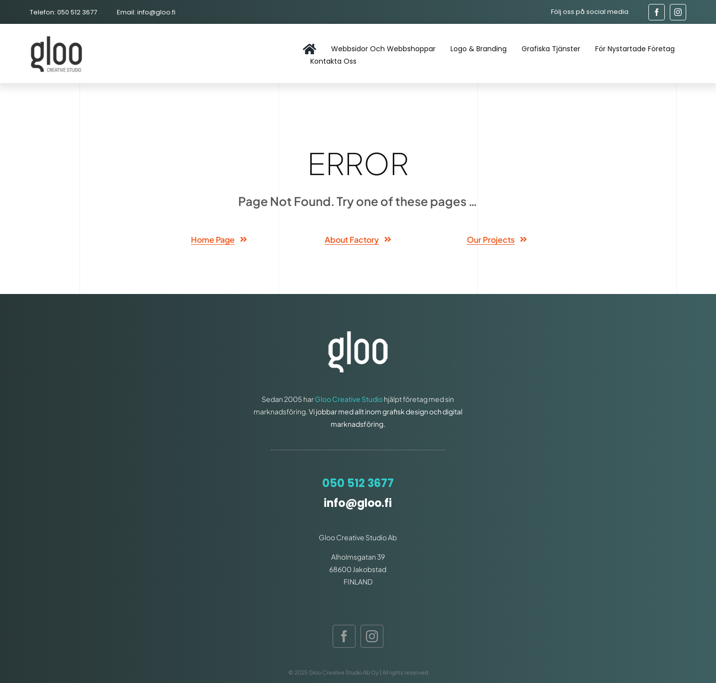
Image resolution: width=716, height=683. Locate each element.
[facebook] (656, 12)
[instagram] (678, 12)
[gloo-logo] (57, 37)
